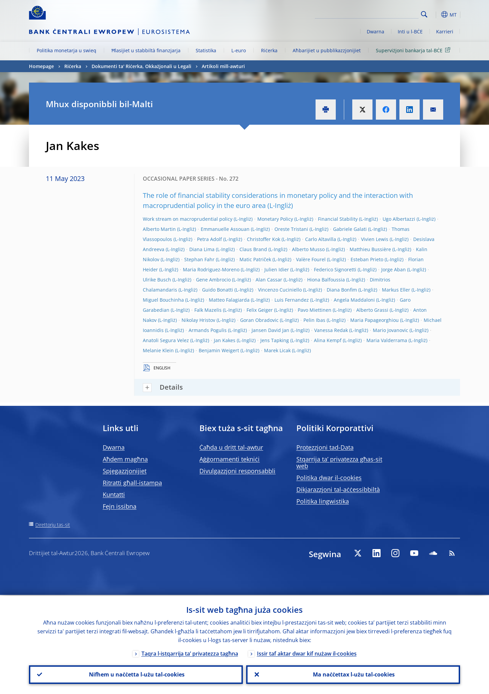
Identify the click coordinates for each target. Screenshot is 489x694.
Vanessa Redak (331, 330)
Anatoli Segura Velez (166, 340)
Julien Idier (276, 269)
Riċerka (269, 50)
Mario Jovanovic (390, 330)
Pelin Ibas (314, 320)
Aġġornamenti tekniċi (229, 459)
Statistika (206, 50)
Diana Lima (202, 249)
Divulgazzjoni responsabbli (237, 471)
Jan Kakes (224, 340)
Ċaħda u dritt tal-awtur (231, 447)
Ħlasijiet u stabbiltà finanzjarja (146, 50)
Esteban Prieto (367, 259)
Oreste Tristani (291, 229)
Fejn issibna (119, 506)
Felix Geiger (260, 310)
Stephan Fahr (199, 259)
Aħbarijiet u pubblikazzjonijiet (327, 50)
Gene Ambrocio (213, 279)
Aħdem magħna (125, 459)
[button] (436, 14)
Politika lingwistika (322, 501)
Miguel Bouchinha (163, 300)
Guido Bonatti (217, 289)
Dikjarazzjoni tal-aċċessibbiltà (338, 489)
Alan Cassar (269, 279)
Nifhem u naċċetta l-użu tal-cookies (136, 674)
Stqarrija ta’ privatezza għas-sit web (339, 462)
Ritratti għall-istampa (132, 483)
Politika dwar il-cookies (329, 478)
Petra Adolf (209, 239)
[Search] (385, 13)
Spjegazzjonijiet (124, 471)
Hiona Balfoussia (326, 279)
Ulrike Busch (157, 279)
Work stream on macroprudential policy (187, 219)
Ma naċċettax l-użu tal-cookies (353, 674)
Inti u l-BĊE (410, 31)
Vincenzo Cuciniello (280, 289)
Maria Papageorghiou (374, 320)
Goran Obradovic (259, 320)
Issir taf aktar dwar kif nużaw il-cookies (307, 652)
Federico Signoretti (335, 269)
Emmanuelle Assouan (225, 229)
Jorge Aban (393, 269)
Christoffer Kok (263, 239)
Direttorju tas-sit (52, 524)
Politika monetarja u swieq (66, 50)
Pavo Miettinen (314, 310)
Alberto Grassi (372, 310)
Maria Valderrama (386, 340)
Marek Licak (277, 350)
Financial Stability (338, 219)
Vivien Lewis (374, 239)
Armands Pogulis (208, 330)
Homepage (41, 66)
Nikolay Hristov (198, 320)
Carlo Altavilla (320, 239)
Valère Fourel (311, 259)
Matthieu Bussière (370, 249)
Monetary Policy (275, 219)
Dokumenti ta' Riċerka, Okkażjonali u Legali (141, 66)
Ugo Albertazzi (399, 219)
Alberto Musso (308, 249)
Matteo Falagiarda (229, 300)
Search (424, 14)
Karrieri (444, 31)
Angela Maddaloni (354, 300)
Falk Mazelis (208, 310)
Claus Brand (253, 249)
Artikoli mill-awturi (223, 66)
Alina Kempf (327, 340)
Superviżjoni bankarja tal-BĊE (414, 50)
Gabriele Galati (350, 229)
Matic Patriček (255, 259)
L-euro (238, 50)
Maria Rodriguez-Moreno (211, 269)
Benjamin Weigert (219, 350)
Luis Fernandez (291, 300)
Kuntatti (114, 494)
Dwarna (375, 31)
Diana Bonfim (342, 289)
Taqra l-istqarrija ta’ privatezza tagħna (189, 652)
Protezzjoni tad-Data (325, 447)
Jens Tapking (274, 340)
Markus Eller (396, 289)
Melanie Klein (158, 350)
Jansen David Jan (270, 330)
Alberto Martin (159, 229)
